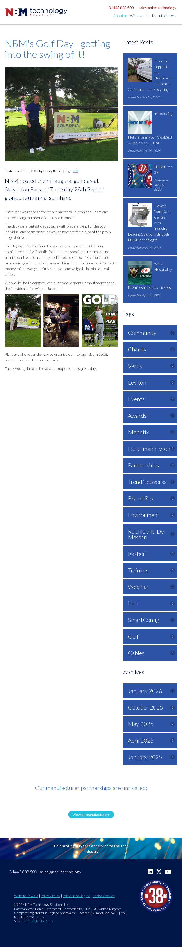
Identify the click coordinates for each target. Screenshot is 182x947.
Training (151, 570)
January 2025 (151, 757)
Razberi (151, 553)
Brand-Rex (151, 498)
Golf (151, 636)
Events (151, 398)
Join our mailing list (76, 896)
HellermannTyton (151, 448)
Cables (151, 652)
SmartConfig (151, 619)
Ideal (151, 603)
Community (151, 332)
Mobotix (151, 432)
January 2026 (151, 690)
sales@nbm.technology (157, 7)
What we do (140, 15)
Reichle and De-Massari (151, 534)
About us (120, 15)
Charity (151, 349)
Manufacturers (164, 15)
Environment (151, 514)
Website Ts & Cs (26, 896)
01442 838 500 (121, 7)
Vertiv (151, 365)
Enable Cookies (104, 896)
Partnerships (151, 465)
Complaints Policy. (41, 921)
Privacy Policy (50, 896)
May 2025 (151, 723)
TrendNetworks (151, 481)
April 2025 (151, 740)
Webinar (151, 586)
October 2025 (151, 707)
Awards (151, 415)
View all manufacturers (91, 814)
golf (75, 171)
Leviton (151, 382)
